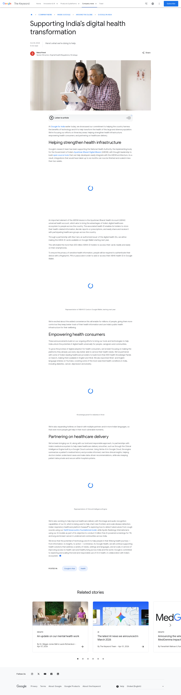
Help (120, 686)
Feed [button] (101, 4)
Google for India (58, 126)
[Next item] (170, 625)
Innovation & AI (51, 3)
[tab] (77, 658)
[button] (146, 52)
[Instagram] (32, 674)
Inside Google (63, 15)
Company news (89, 3)
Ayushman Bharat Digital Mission (87, 152)
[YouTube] (45, 674)
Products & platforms (70, 3)
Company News (45, 15)
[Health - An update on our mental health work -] (60, 627)
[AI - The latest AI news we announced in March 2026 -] (121, 627)
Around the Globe (84, 15)
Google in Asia (105, 15)
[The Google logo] (22, 686)
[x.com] (38, 674)
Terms (43, 686)
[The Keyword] (31, 14)
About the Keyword (92, 686)
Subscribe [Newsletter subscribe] (171, 4)
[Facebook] (51, 674)
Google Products (72, 686)
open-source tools (61, 155)
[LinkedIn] (58, 674)
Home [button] (38, 4)
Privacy (34, 686)
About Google (55, 686)
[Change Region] (145, 686)
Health (83, 568)
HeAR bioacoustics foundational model (80, 530)
